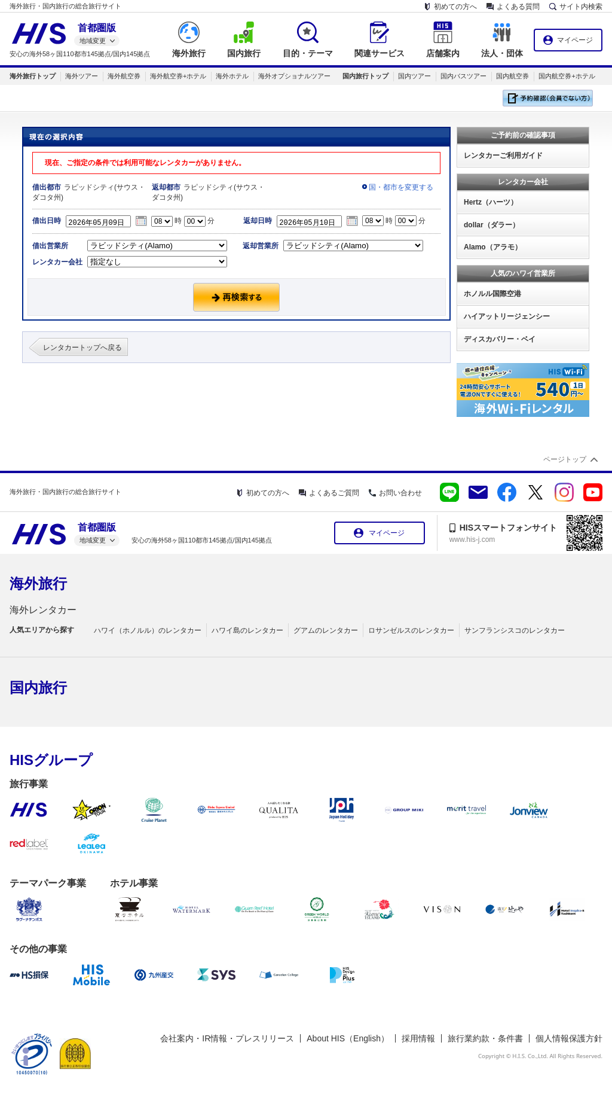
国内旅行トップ (365, 76)
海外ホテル (232, 76)
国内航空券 (512, 76)
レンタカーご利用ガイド (503, 155)
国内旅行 (38, 687)
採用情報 (418, 1038)
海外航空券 (124, 76)
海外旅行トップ (33, 76)
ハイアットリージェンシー (507, 316)
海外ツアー (81, 76)
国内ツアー (414, 76)
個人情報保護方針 (569, 1038)
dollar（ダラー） (491, 225)
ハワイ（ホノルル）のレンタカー (147, 630)
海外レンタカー (43, 610)
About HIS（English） (348, 1038)
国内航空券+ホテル (566, 76)
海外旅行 (38, 583)
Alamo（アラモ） (493, 247)
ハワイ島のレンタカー (247, 630)
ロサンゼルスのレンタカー (411, 630)
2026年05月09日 (101, 221)
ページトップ (564, 459)
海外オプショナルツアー (294, 76)
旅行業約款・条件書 (485, 1038)
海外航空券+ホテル (178, 76)
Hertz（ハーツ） (491, 202)
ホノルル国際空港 (492, 294)
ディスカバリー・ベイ (500, 339)
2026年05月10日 (312, 221)
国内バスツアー (463, 76)
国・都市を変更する (401, 187)
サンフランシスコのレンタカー (514, 630)
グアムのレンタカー (325, 630)
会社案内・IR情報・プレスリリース (227, 1038)
